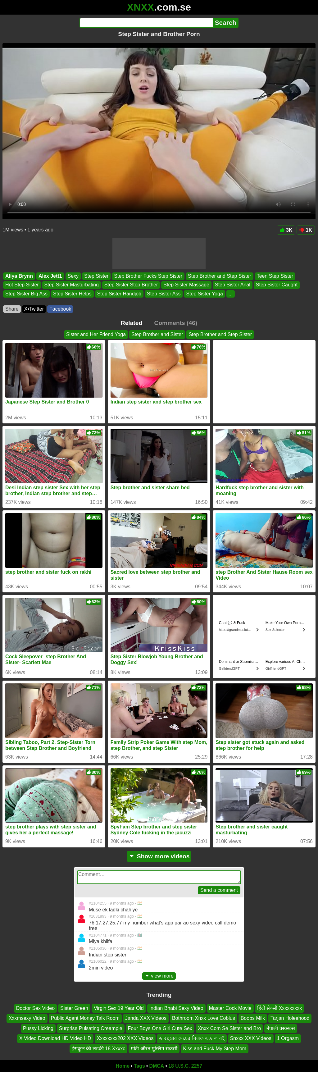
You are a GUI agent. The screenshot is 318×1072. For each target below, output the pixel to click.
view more (159, 975)
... (231, 293)
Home (122, 1066)
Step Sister (96, 276)
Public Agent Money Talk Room (85, 1018)
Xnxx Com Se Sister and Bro (229, 1028)
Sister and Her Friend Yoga (96, 334)
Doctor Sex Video (35, 1008)
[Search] (146, 23)
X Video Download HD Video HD (55, 1038)
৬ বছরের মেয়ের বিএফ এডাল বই (191, 1038)
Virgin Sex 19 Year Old (119, 1008)
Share (12, 309)
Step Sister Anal (232, 285)
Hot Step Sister (22, 285)
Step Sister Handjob (119, 293)
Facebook (60, 309)
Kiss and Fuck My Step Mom (214, 1048)
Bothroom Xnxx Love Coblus (203, 1018)
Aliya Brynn (19, 276)
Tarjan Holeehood (289, 1018)
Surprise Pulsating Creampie (90, 1028)
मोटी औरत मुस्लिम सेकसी (154, 1048)
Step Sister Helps (72, 293)
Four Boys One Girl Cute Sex (160, 1028)
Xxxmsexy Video (27, 1018)
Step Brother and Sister (157, 334)
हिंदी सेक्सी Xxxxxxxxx (279, 1008)
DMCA (156, 1066)
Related (131, 323)
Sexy (73, 276)
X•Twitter (34, 309)
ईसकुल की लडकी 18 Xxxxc (98, 1048)
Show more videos (159, 856)
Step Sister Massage (186, 285)
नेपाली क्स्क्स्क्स (280, 1028)
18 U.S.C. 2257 (185, 1066)
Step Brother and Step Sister (219, 276)
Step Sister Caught (277, 285)
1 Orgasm (288, 1038)
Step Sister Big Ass (26, 293)
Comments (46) (176, 323)
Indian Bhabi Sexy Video (176, 1008)
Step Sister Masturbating (71, 285)
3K (285, 230)
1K (305, 230)
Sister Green (74, 1008)
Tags (139, 1066)
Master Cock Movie (230, 1008)
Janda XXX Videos (145, 1018)
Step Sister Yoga (204, 293)
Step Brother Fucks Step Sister (148, 276)
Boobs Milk (253, 1018)
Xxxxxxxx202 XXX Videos (125, 1038)
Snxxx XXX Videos (250, 1038)
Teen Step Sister (275, 276)
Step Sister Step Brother (131, 285)
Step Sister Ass (164, 293)
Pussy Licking (38, 1028)
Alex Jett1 (50, 276)
